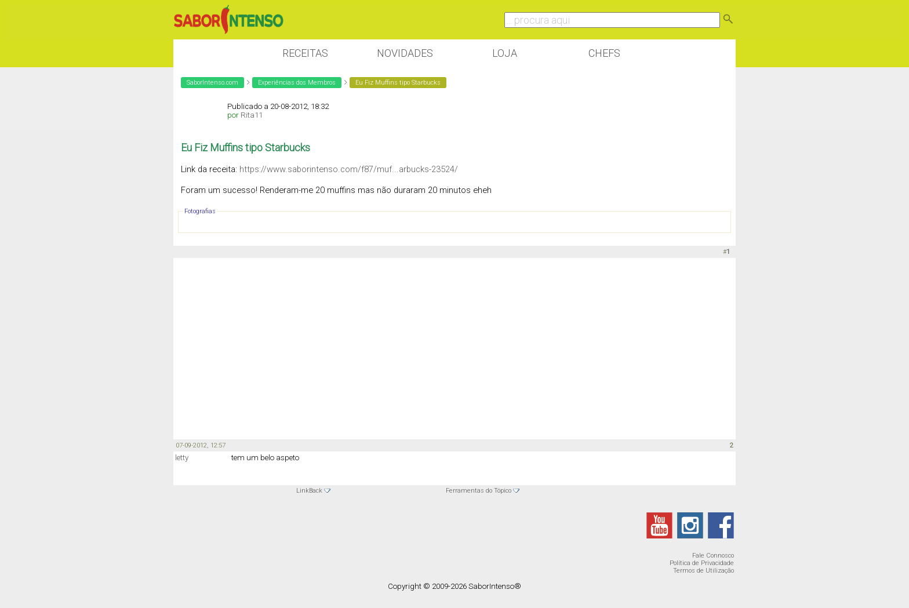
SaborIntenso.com (212, 82)
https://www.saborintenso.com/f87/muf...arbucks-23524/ (348, 169)
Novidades (405, 53)
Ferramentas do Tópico (478, 490)
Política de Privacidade (702, 563)
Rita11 (252, 115)
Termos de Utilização (703, 570)
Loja (504, 53)
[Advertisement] (454, 348)
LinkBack (309, 490)
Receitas (305, 53)
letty (181, 457)
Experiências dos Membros (297, 82)
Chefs (604, 53)
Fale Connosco (713, 555)
